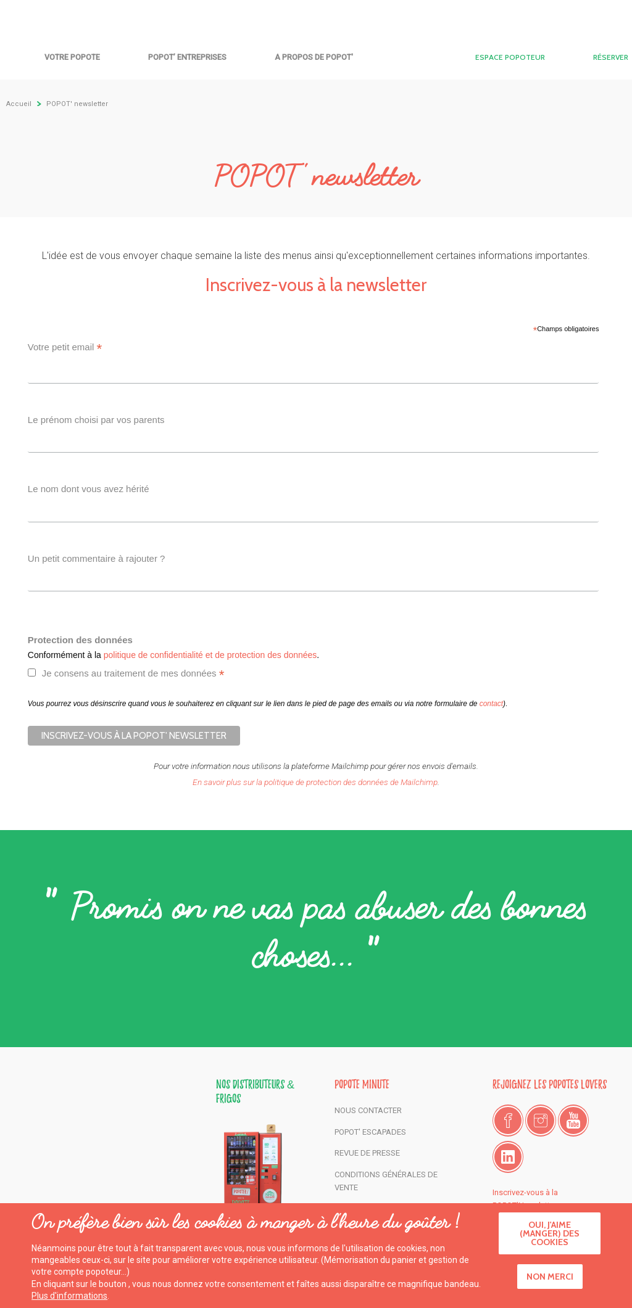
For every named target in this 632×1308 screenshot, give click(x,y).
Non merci (549, 1279)
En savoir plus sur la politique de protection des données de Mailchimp (315, 782)
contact (491, 703)
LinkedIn (508, 1157)
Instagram (540, 1120)
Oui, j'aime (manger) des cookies (550, 1236)
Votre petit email (65, 348)
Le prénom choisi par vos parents (96, 419)
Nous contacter (368, 1110)
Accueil (316, 53)
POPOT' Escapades (370, 1132)
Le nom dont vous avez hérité (88, 488)
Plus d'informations (69, 1299)
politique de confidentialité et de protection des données (210, 655)
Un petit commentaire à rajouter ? (96, 558)
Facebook (508, 1120)
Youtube (573, 1120)
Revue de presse (367, 1153)
